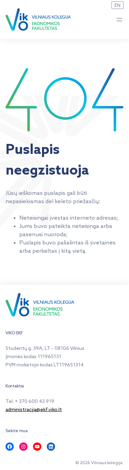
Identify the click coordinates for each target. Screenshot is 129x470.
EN (117, 5)
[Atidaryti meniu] (119, 19)
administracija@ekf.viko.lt (34, 410)
